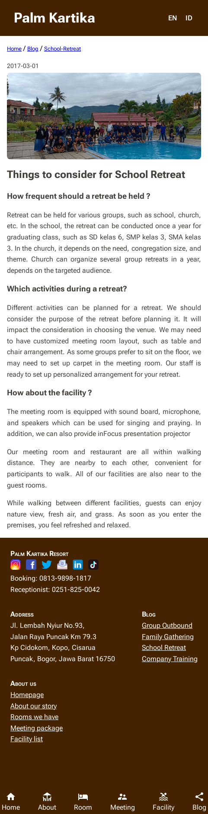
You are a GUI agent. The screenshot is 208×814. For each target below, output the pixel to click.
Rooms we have (34, 717)
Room (83, 801)
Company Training (170, 659)
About (47, 801)
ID (189, 18)
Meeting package (36, 728)
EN (172, 18)
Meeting (122, 801)
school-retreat (62, 48)
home (14, 48)
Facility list (26, 739)
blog (32, 48)
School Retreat (164, 647)
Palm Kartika (54, 18)
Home (11, 801)
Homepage (27, 695)
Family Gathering (168, 637)
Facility (163, 801)
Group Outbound (167, 625)
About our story (33, 706)
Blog (199, 801)
